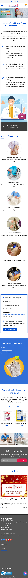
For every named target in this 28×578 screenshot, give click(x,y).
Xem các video (7, 352)
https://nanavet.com (7, 529)
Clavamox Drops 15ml (20, 423)
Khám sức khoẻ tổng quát (14, 157)
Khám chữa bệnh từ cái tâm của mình (15, 47)
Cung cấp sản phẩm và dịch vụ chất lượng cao (15, 79)
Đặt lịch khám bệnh (10, 329)
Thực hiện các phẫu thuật (14, 283)
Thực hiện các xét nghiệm (14, 232)
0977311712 (5, 525)
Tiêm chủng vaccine (14, 207)
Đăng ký (22, 460)
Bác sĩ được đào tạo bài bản (14, 64)
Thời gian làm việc (12, 125)
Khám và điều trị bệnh (14, 182)
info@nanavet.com (7, 527)
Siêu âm (14, 258)
